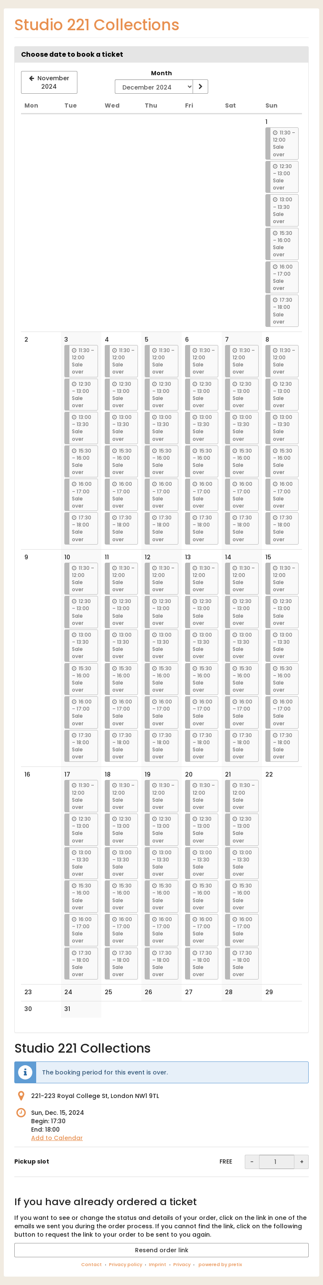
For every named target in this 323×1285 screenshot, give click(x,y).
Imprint (157, 1264)
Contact (91, 1264)
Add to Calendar (57, 1138)
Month (161, 73)
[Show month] (200, 86)
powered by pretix (220, 1264)
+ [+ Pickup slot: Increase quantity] (302, 1162)
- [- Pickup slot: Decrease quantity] (252, 1162)
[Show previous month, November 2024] (49, 82)
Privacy (182, 1264)
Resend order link (161, 1250)
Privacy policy (125, 1264)
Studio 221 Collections (97, 25)
